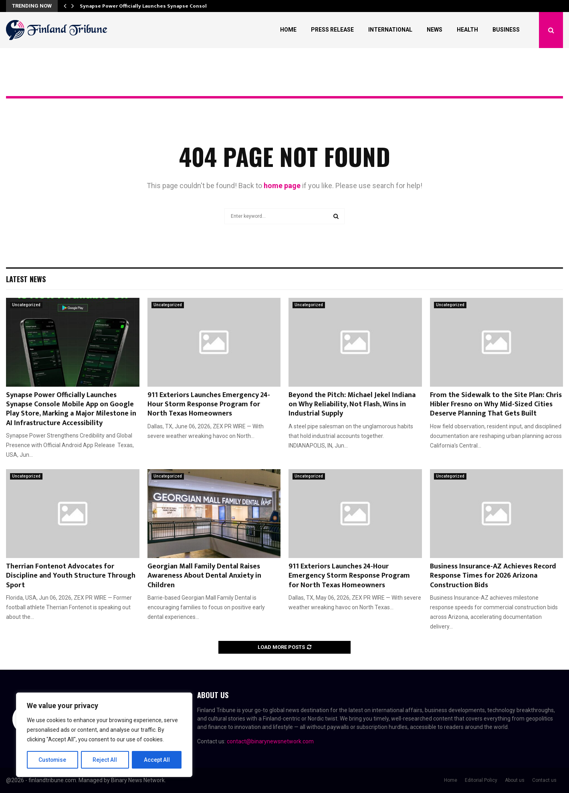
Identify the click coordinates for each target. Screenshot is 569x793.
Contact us (544, 780)
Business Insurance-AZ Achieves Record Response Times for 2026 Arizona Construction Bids (493, 575)
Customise (52, 760)
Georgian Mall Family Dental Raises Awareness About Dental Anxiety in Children (204, 575)
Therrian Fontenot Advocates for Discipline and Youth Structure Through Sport (70, 575)
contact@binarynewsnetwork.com (270, 741)
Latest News (26, 279)
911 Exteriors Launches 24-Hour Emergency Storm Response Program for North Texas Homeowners (349, 575)
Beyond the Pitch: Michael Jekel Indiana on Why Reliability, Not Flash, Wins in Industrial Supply (352, 404)
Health (467, 29)
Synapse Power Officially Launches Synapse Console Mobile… (156, 6)
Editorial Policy (481, 780)
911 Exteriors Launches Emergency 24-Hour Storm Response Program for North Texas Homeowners (208, 404)
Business (506, 29)
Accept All (157, 760)
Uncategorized (26, 305)
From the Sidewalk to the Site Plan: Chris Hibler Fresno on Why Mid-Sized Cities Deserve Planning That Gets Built (496, 404)
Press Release (332, 29)
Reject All (105, 760)
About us (515, 780)
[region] (104, 735)
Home (288, 29)
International (390, 29)
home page (282, 185)
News (434, 29)
